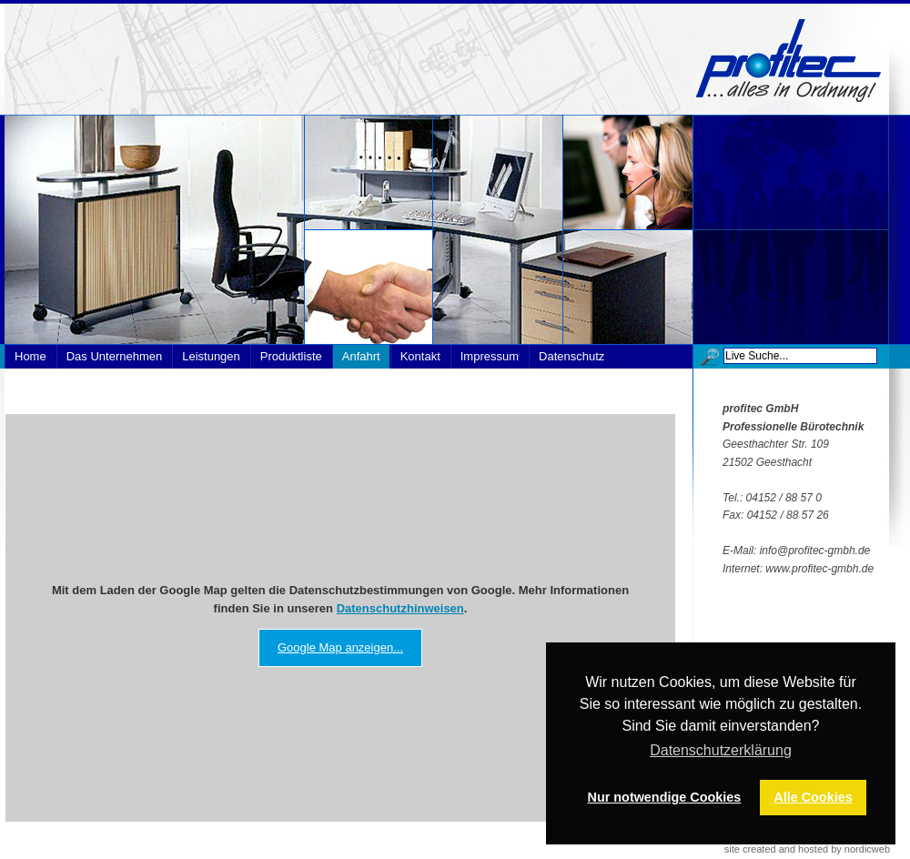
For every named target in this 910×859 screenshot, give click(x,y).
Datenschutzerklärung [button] (721, 750)
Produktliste (291, 356)
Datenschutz (571, 356)
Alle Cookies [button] (813, 797)
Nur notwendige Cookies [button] (665, 797)
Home (30, 356)
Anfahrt (361, 356)
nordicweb (867, 849)
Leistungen (211, 356)
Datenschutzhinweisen (400, 608)
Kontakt (420, 356)
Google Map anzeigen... (340, 647)
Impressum (489, 356)
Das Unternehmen (114, 356)
